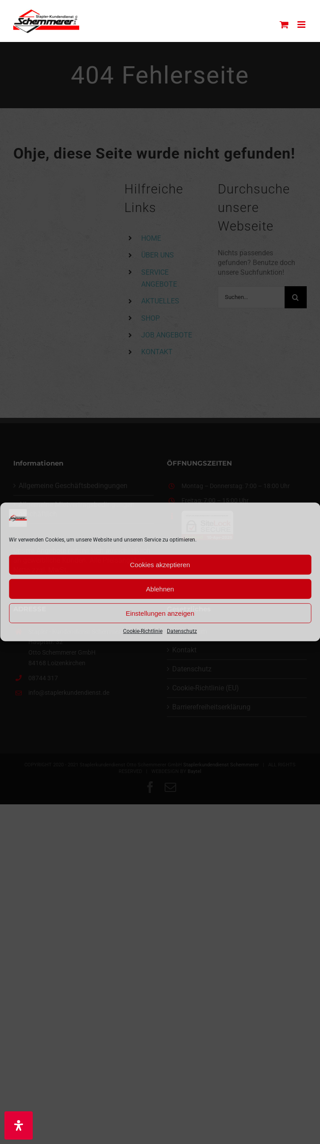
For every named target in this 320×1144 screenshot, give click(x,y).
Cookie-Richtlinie (142, 631)
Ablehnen (160, 588)
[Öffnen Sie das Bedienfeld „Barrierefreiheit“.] (18, 1125)
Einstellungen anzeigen (160, 613)
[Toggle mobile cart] (284, 24)
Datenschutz (182, 631)
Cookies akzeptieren (160, 564)
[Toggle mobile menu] (302, 24)
